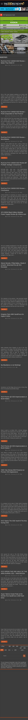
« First (2, 646)
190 (13, 646)
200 (17, 646)
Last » (22, 650)
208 (24, 648)
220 (15, 650)
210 (6, 650)
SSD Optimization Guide (9, 15)
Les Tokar (8, 65)
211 (9, 650)
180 (10, 646)
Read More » (4, 106)
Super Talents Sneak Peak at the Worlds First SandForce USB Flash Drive (12, 596)
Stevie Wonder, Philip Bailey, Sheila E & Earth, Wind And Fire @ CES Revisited (13, 265)
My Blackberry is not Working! (11, 365)
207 (21, 648)
